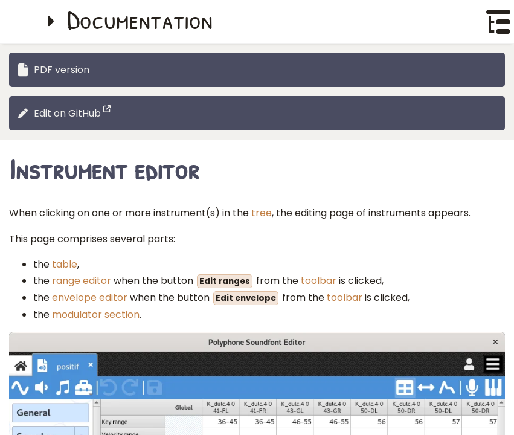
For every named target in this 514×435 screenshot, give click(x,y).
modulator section (96, 314)
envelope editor (89, 297)
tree (261, 213)
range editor (81, 281)
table (64, 264)
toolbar (318, 281)
